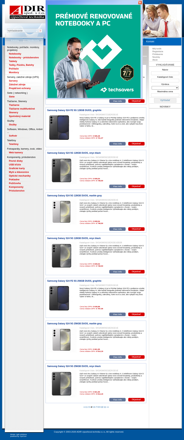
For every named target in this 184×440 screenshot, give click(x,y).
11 (105, 407)
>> (107, 407)
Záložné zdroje (17, 84)
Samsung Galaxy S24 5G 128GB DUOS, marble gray (74, 195)
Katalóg (15, 40)
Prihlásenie (157, 54)
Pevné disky (16, 160)
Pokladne (14, 179)
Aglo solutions (21, 434)
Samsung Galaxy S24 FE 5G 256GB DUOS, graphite (74, 281)
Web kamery (16, 152)
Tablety (13, 61)
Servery (13, 80)
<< (84, 407)
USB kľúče (15, 164)
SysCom (23, 436)
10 (102, 407)
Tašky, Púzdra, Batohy (21, 65)
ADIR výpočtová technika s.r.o (91, 432)
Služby (13, 124)
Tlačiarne (14, 105)
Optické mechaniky (20, 175)
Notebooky (15, 53)
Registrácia (157, 51)
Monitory (14, 72)
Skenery (13, 112)
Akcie (155, 60)
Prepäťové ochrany (20, 88)
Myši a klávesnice (19, 172)
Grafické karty (17, 168)
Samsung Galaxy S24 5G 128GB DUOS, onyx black (74, 153)
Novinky (156, 57)
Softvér (13, 135)
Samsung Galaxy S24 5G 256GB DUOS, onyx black (74, 366)
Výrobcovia (33, 40)
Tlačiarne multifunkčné (22, 108)
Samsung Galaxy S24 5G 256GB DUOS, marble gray (74, 323)
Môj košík (157, 49)
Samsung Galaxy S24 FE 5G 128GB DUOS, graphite (74, 110)
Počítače (14, 68)
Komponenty (16, 187)
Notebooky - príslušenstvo (24, 57)
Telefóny (14, 144)
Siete (12, 96)
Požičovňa (15, 183)
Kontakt (150, 41)
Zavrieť (140, 2)
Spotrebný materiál (19, 116)
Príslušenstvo (17, 190)
